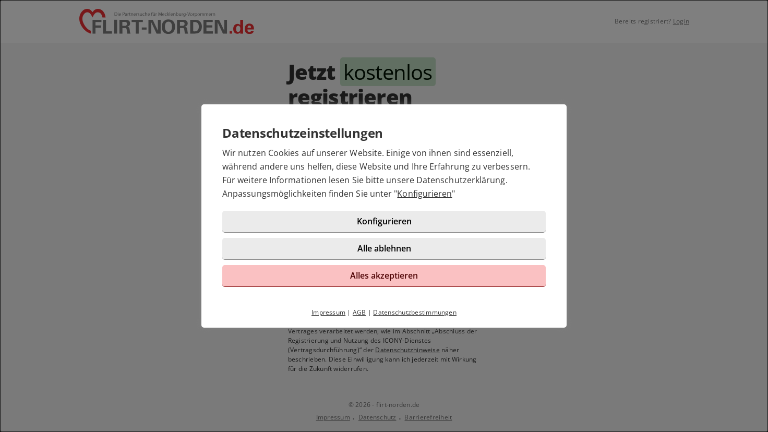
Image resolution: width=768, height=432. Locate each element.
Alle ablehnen (384, 248)
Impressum (328, 312)
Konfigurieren (424, 193)
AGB (359, 312)
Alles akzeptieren (384, 275)
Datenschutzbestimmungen (415, 312)
